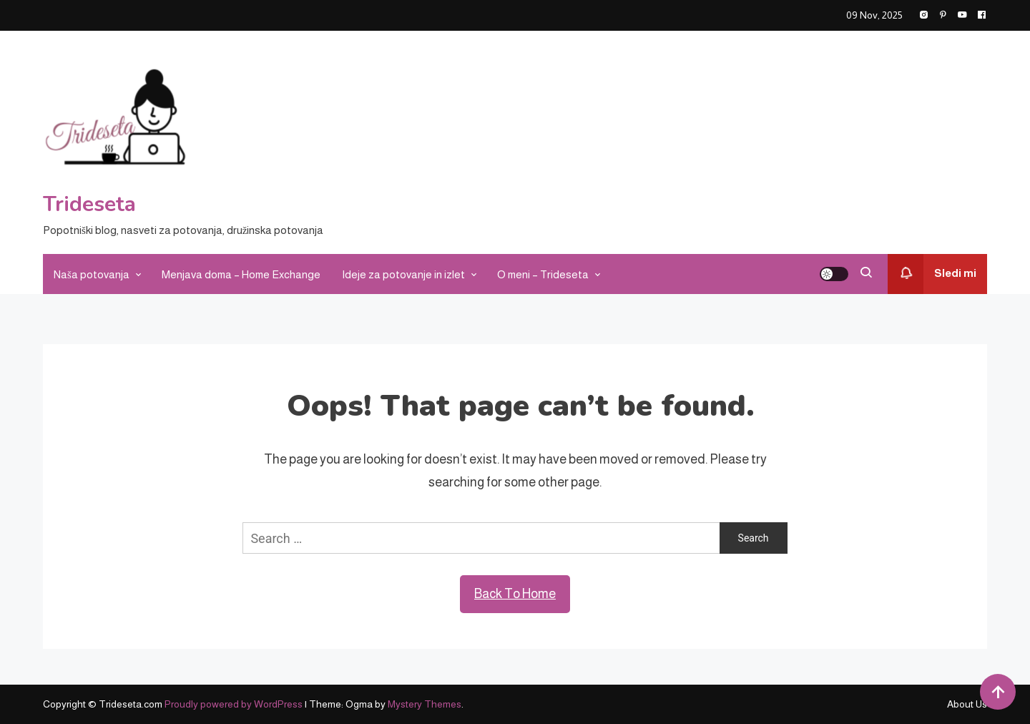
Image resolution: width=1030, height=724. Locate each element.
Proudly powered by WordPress (235, 704)
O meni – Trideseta (543, 274)
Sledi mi (932, 274)
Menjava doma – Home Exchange (241, 274)
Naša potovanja (91, 274)
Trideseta (89, 204)
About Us (967, 704)
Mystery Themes (424, 704)
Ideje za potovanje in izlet (403, 274)
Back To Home (515, 594)
